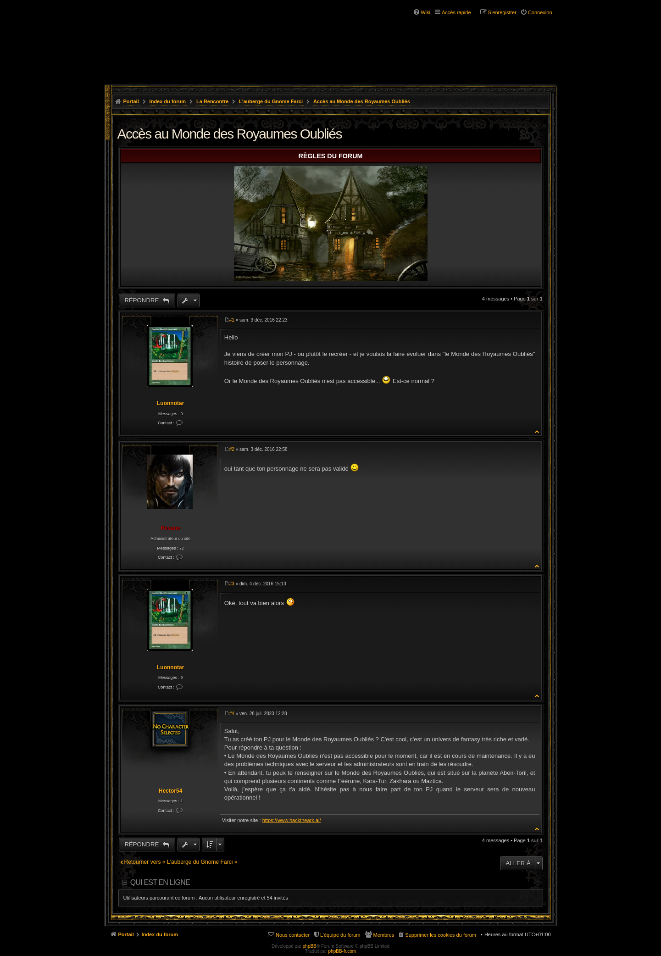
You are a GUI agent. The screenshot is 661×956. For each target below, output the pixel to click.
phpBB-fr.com (342, 951)
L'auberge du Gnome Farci (271, 101)
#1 (231, 319)
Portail (131, 101)
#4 (231, 713)
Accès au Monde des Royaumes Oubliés (361, 101)
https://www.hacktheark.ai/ (291, 820)
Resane (170, 528)
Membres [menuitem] (383, 935)
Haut (537, 431)
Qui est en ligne (160, 882)
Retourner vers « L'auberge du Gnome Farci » (181, 862)
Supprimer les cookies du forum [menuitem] (440, 935)
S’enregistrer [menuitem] (502, 12)
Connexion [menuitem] (540, 12)
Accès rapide (456, 12)
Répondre (143, 300)
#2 (231, 449)
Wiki (425, 12)
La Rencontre (212, 101)
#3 (231, 583)
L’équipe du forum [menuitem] (340, 935)
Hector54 (170, 791)
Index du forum (168, 101)
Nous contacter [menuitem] (293, 935)
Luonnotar (170, 403)
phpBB (310, 946)
